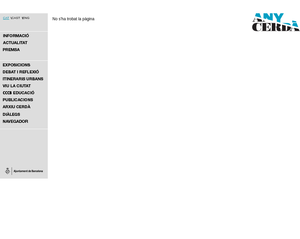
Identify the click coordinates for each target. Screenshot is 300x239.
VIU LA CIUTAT (24, 85)
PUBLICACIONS (24, 99)
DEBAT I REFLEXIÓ (24, 71)
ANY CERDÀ (24, 35)
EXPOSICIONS (24, 64)
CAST (16, 18)
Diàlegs (24, 114)
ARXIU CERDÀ (24, 106)
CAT (6, 18)
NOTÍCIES (24, 42)
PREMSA (24, 49)
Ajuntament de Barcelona (24, 171)
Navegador (24, 121)
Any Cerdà (273, 27)
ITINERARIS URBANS (24, 78)
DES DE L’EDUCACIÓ (24, 92)
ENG (26, 18)
